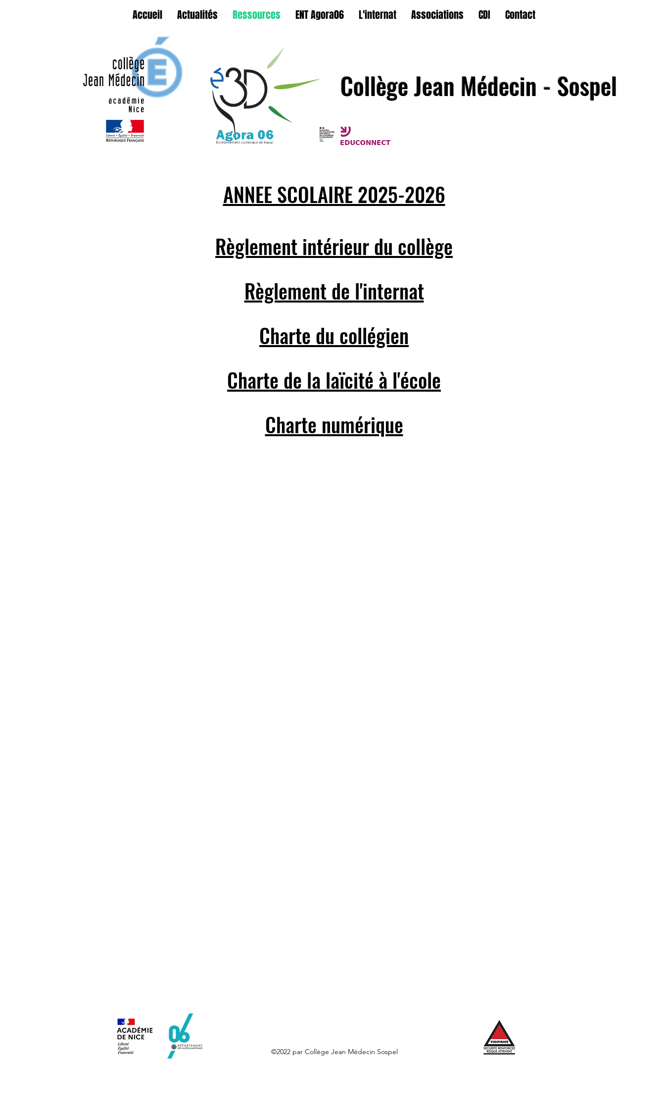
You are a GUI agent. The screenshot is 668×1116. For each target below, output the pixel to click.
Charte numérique (334, 424)
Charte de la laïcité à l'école (334, 380)
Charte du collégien (334, 335)
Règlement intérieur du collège (334, 246)
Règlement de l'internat (334, 290)
